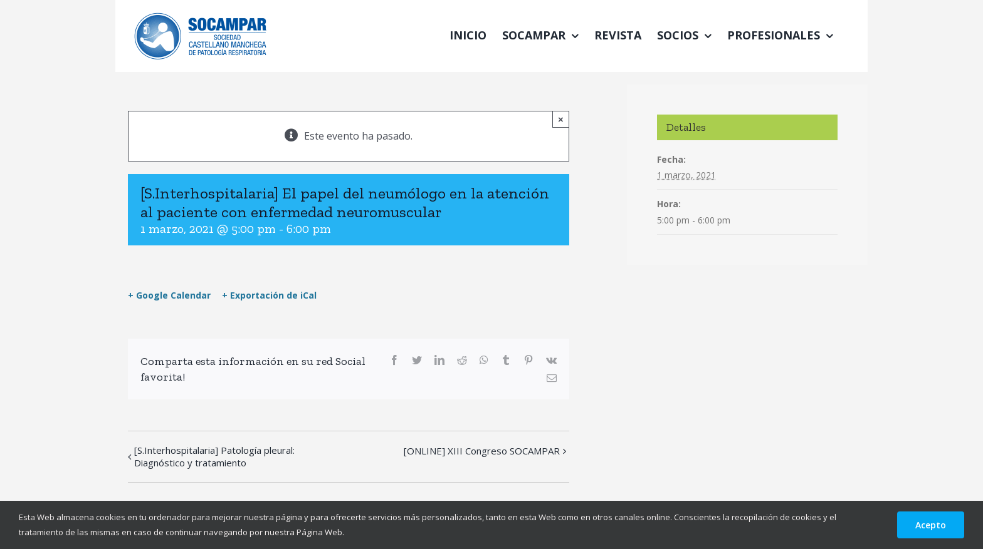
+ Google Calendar (169, 295)
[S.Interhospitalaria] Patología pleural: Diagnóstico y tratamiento (214, 456)
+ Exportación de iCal (269, 295)
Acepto (930, 525)
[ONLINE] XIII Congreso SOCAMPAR (482, 450)
